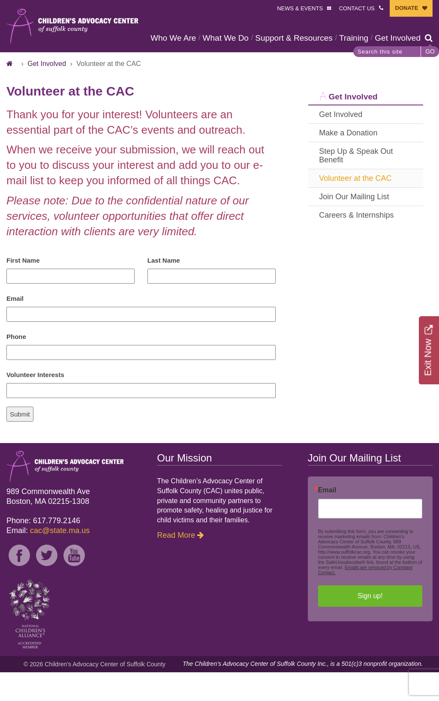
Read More (176, 564)
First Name (23, 289)
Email (15, 327)
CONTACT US (357, 8)
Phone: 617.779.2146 (43, 549)
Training (356, 37)
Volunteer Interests (35, 403)
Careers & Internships (356, 244)
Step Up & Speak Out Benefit (356, 184)
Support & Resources (296, 37)
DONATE (406, 8)
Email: (48, 559)
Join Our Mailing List (354, 225)
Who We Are (175, 37)
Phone (16, 365)
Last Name (163, 289)
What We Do (228, 37)
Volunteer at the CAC (355, 207)
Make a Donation (348, 161)
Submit (20, 442)
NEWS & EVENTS (300, 8)
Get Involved (176, 66)
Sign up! (370, 624)
